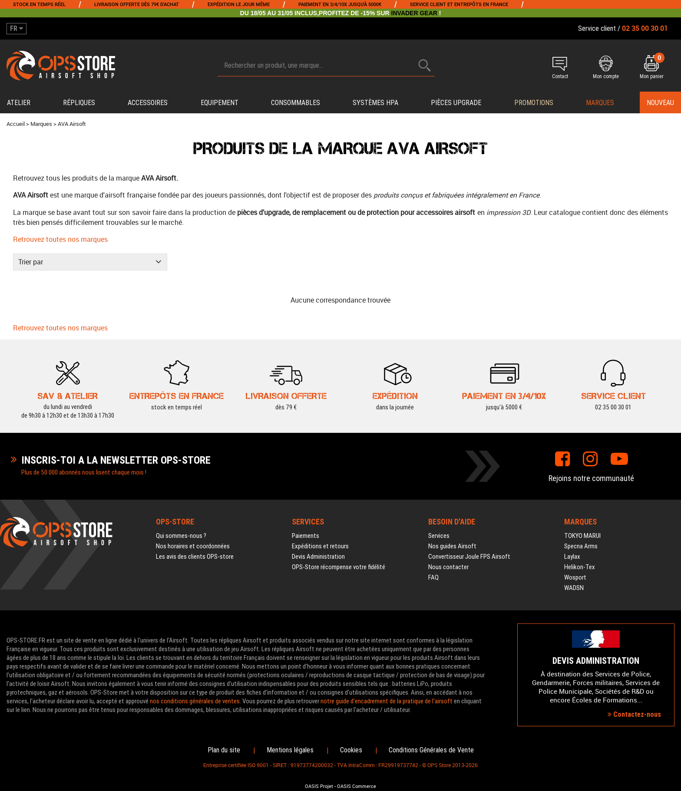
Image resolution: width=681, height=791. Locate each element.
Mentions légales (290, 745)
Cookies (351, 745)
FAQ (433, 572)
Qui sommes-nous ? (181, 530)
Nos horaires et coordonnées (193, 541)
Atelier (18, 103)
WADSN (574, 583)
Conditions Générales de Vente (431, 745)
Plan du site (224, 745)
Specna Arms (581, 541)
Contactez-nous (634, 709)
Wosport (575, 572)
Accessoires (148, 103)
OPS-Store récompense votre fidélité (338, 562)
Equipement (219, 103)
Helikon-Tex (579, 562)
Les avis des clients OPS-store (195, 551)
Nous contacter (448, 562)
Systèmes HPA (375, 103)
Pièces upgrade (456, 103)
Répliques (79, 103)
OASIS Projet (319, 781)
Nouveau (660, 103)
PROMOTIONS (533, 103)
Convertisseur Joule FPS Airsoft (469, 551)
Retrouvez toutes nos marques (54, 235)
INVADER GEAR (414, 13)
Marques (600, 103)
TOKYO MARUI (582, 530)
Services (439, 530)
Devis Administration (318, 551)
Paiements (305, 530)
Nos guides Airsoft (452, 541)
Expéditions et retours (320, 541)
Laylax (572, 551)
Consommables (295, 103)
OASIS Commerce (356, 781)
